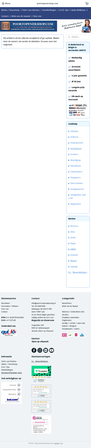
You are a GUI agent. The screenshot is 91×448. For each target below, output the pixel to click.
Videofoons (74, 166)
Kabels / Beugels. (69, 326)
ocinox (74, 266)
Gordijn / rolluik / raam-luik (73, 323)
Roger (73, 243)
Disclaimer (5, 303)
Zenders (73, 154)
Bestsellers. (67, 303)
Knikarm (73, 137)
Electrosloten (75, 183)
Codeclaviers (75, 172)
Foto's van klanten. (31, 10)
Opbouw (73, 131)
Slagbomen (75, 204)
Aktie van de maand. (21, 16)
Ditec (72, 232)
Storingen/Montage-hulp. (11, 373)
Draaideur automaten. (70, 317)
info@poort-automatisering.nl (44, 303)
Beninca (74, 226)
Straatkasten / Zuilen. (71, 329)
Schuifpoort (75, 148)
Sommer (74, 255)
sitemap (56, 443)
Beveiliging (74, 160)
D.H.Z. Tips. (5, 367)
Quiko (73, 237)
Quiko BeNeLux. (78, 10)
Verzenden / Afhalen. (10, 306)
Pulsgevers (74, 177)
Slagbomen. (67, 320)
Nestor (73, 261)
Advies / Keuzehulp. (10, 10)
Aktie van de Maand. (70, 306)
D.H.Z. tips (64, 10)
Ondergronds (75, 143)
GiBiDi (72, 249)
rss (62, 443)
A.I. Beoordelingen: (78, 272)
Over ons (37, 16)
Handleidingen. (49, 10)
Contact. (5, 16)
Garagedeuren (76, 189)
